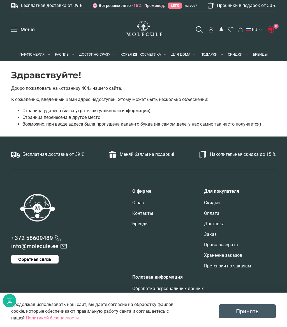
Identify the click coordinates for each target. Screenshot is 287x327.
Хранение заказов (223, 255)
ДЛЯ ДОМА (180, 54)
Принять (247, 311)
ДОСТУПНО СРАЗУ (94, 54)
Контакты (142, 213)
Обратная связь (35, 259)
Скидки (212, 202)
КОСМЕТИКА (150, 54)
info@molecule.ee (34, 246)
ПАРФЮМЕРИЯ (32, 54)
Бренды (140, 223)
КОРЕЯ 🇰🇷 (129, 54)
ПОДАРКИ (208, 54)
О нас (138, 202)
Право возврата (221, 244)
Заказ (210, 234)
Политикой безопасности (52, 318)
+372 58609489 (32, 238)
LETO (175, 5)
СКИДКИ (235, 54)
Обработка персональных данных (168, 288)
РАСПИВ (62, 54)
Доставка (214, 223)
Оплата (211, 213)
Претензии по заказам (227, 266)
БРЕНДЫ (260, 54)
